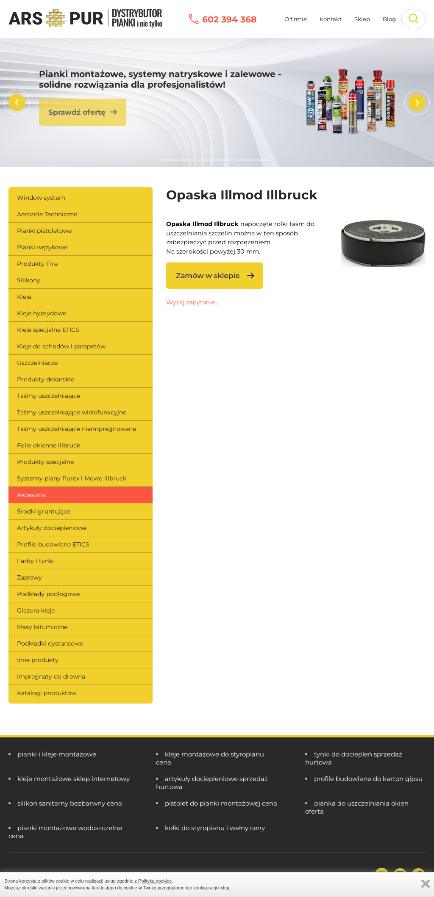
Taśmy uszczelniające (48, 396)
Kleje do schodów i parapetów (61, 346)
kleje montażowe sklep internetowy (73, 779)
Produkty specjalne (45, 462)
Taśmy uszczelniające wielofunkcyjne (71, 412)
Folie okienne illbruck (48, 445)
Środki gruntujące (43, 511)
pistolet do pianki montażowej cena (221, 803)
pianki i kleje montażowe (56, 754)
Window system (41, 197)
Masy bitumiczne (42, 627)
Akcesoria (31, 495)
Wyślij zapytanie (191, 302)
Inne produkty (37, 660)
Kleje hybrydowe (41, 313)
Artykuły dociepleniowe (51, 528)
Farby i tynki (35, 561)
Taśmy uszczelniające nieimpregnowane (76, 429)
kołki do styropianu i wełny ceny (215, 828)
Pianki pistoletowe (44, 231)
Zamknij (425, 884)
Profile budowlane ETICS (53, 544)
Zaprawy (29, 577)
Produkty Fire (37, 264)
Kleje (24, 297)
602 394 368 (229, 19)
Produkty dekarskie (45, 379)
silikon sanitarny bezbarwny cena (69, 803)
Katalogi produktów (46, 693)
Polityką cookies (155, 880)
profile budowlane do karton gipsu (368, 779)
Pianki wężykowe (42, 247)
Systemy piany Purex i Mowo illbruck (71, 478)
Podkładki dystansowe (50, 643)
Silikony (28, 280)
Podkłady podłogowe (48, 594)
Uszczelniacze (37, 363)
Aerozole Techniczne (47, 214)
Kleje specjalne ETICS (48, 330)
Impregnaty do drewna (51, 676)
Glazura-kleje (36, 610)
